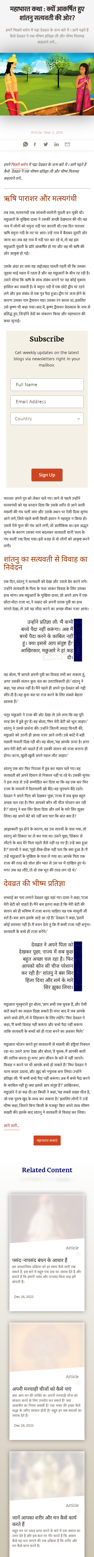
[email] (67, 144)
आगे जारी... (11, 1125)
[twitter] (45, 144)
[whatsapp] (25, 144)
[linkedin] (56, 144)
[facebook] (35, 144)
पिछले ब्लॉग (20, 165)
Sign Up (47, 475)
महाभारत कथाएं (47, 1140)
